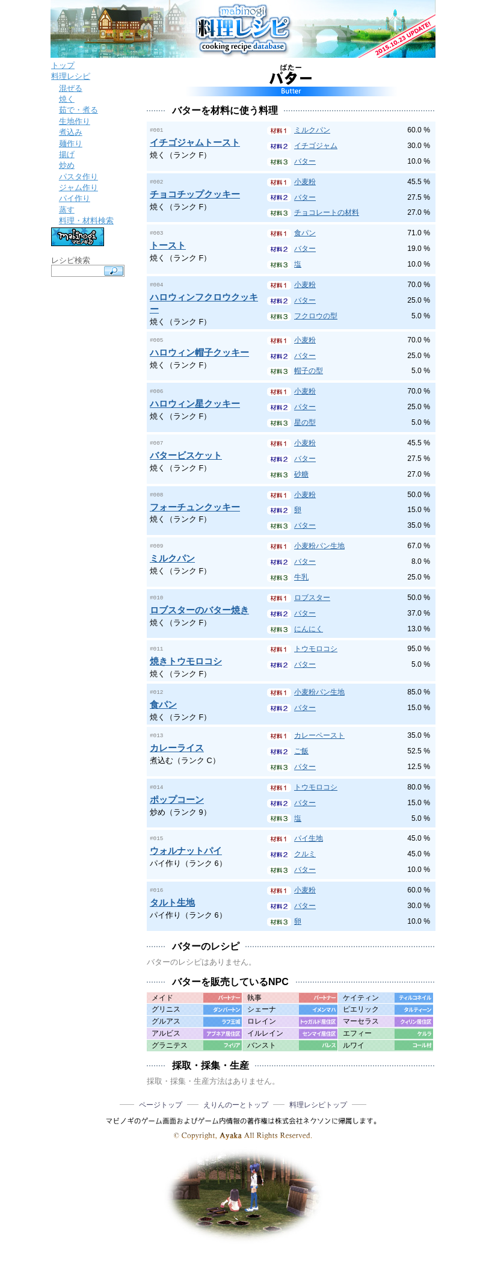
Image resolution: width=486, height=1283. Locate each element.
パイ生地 (308, 836)
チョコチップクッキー (195, 193)
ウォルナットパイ (186, 848)
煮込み (70, 132)
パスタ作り (78, 176)
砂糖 (301, 473)
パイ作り (74, 198)
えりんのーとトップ (235, 1103)
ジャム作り (78, 187)
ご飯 (301, 749)
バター (305, 161)
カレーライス (177, 745)
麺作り (70, 143)
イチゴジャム (315, 145)
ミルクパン (312, 130)
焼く (67, 99)
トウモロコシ (315, 648)
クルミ (305, 852)
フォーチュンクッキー (195, 506)
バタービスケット (186, 454)
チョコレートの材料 (326, 212)
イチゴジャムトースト (195, 142)
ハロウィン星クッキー (195, 402)
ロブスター (312, 597)
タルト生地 (172, 900)
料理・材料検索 (86, 220)
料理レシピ (70, 76)
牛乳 (301, 576)
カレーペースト (319, 733)
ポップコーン (177, 797)
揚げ (67, 154)
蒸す (67, 209)
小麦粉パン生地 (319, 545)
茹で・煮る (78, 109)
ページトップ (160, 1103)
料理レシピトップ (318, 1103)
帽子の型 (308, 370)
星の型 (305, 422)
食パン (305, 233)
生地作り (74, 121)
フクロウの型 (315, 316)
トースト (168, 245)
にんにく (308, 628)
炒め (67, 165)
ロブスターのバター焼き (199, 609)
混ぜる (70, 88)
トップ (63, 65)
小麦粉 (305, 182)
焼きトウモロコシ (186, 660)
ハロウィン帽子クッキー (199, 351)
